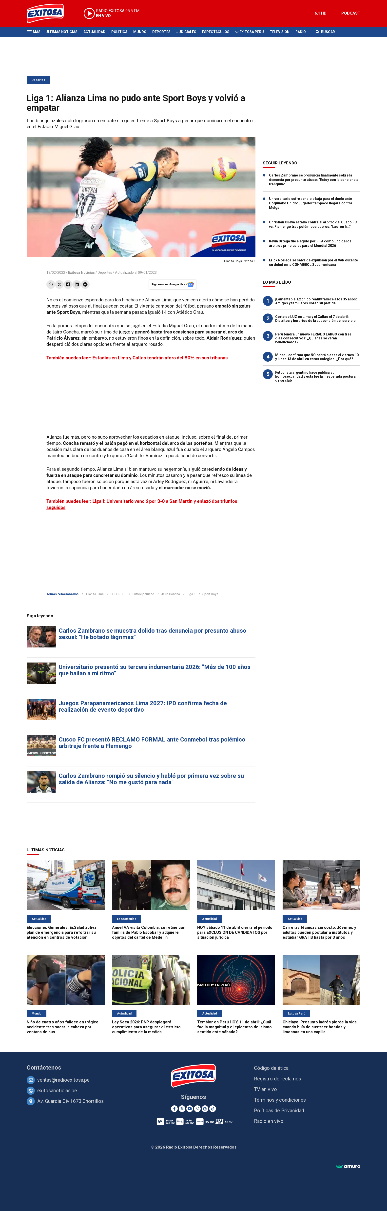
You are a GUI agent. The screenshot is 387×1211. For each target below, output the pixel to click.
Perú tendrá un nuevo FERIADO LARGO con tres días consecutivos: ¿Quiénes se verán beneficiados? (313, 338)
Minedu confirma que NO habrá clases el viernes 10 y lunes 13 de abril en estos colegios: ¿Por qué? (317, 357)
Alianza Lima (94, 594)
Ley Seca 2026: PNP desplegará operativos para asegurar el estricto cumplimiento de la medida (146, 1027)
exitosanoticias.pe (57, 1091)
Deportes (161, 32)
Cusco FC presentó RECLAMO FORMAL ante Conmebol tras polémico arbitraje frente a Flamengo (152, 742)
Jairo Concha (170, 594)
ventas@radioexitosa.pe (63, 1080)
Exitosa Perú (251, 32)
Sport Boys (210, 594)
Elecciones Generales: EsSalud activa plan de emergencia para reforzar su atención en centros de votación (62, 932)
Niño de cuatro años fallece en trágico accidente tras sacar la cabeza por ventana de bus (62, 1027)
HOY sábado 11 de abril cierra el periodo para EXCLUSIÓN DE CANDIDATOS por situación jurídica (234, 932)
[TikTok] (212, 1108)
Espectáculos (215, 32)
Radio (300, 32)
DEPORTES (118, 594)
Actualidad (94, 32)
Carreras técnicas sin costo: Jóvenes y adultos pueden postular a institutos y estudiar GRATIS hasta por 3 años (319, 932)
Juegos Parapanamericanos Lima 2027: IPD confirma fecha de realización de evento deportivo (143, 706)
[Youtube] (189, 1108)
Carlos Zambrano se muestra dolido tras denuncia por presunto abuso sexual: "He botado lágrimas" (152, 634)
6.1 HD (321, 13)
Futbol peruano (143, 594)
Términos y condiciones (280, 1100)
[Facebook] (174, 1108)
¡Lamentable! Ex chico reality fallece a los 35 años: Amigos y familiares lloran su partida (316, 301)
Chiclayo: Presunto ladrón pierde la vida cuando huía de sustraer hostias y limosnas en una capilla (320, 1027)
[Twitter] (182, 1108)
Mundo (139, 32)
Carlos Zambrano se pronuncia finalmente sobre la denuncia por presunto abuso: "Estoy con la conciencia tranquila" (313, 179)
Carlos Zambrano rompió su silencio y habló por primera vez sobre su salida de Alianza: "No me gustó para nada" (151, 779)
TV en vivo (265, 1089)
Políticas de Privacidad (279, 1110)
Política (119, 32)
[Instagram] (197, 1108)
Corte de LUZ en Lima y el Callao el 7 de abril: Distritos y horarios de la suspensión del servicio (315, 319)
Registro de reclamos (277, 1079)
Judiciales (186, 32)
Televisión (280, 32)
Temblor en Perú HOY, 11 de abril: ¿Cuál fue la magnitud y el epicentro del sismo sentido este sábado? (234, 1027)
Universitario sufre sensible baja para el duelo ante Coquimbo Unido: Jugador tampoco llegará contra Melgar (310, 203)
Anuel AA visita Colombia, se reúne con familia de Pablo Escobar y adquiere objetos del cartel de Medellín (148, 932)
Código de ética (271, 1068)
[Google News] (205, 1108)
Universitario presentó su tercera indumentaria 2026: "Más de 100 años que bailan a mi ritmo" (155, 670)
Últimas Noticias (61, 32)
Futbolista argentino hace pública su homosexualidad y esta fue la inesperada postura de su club (315, 376)
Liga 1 (191, 594)
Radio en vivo (268, 1121)
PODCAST (350, 13)
